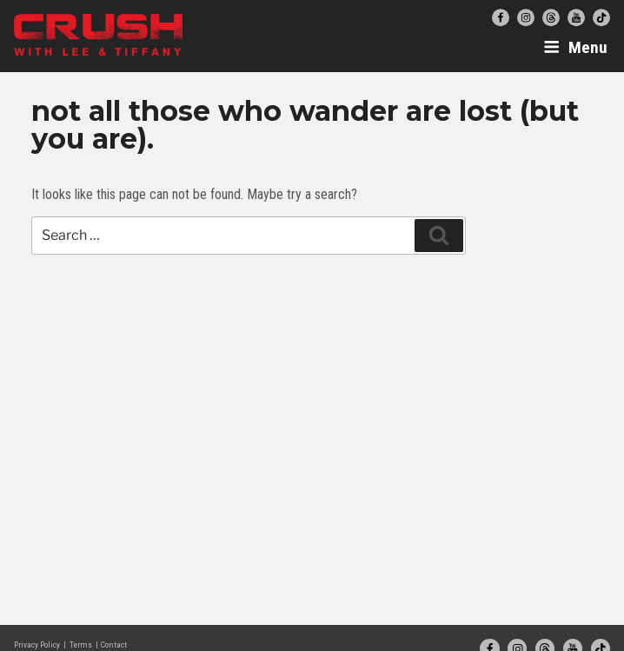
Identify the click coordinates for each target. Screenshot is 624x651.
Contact (114, 644)
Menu (575, 47)
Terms (81, 644)
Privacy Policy (37, 644)
